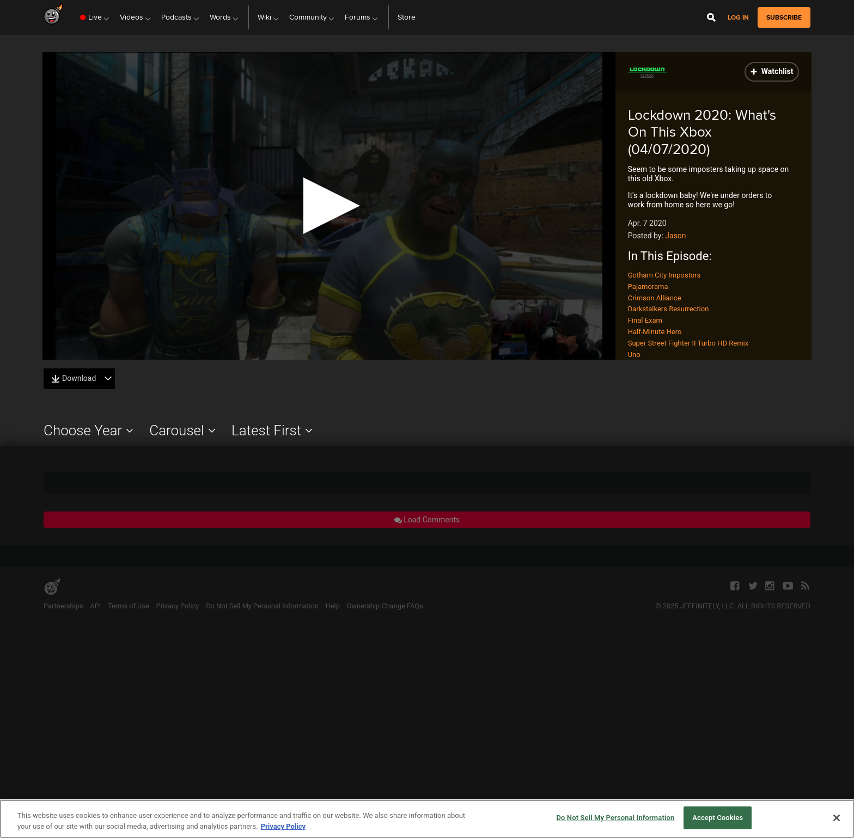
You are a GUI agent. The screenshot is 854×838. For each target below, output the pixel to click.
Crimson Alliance (654, 298)
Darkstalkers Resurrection (668, 309)
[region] (427, 818)
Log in (738, 18)
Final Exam (645, 320)
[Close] (837, 818)
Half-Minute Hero (655, 332)
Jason (675, 235)
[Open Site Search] (711, 17)
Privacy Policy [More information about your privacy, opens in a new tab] (283, 826)
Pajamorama (648, 286)
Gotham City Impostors (664, 275)
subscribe (784, 17)
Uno (634, 354)
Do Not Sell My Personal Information (615, 818)
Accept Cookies (717, 818)
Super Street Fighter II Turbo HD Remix (688, 343)
